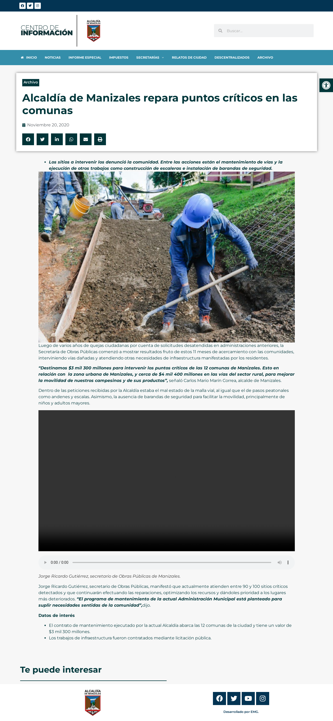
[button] (28, 139)
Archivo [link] (31, 82)
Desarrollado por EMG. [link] (241, 712)
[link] (326, 85)
